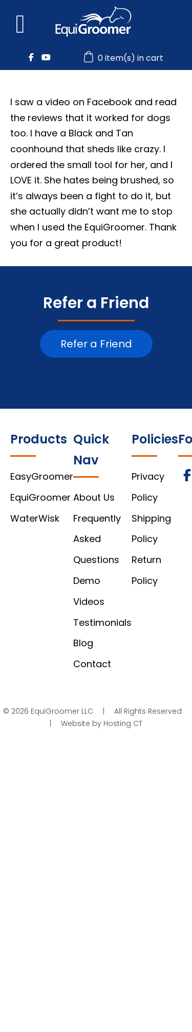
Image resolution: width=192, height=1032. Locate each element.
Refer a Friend (96, 344)
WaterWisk (34, 518)
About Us (94, 497)
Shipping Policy (151, 529)
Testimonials (102, 622)
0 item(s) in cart (125, 58)
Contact (92, 664)
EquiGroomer (40, 497)
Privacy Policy (148, 487)
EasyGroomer (41, 476)
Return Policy (146, 570)
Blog (83, 643)
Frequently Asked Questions (97, 539)
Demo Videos (88, 591)
